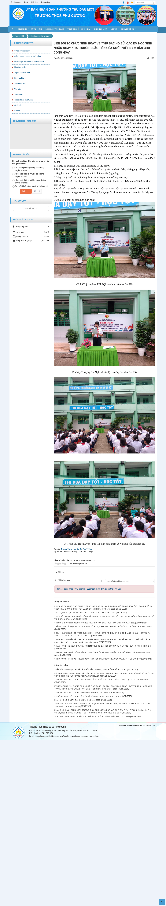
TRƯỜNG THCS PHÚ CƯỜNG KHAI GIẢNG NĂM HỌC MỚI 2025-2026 (83, 693)
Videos (17, 111)
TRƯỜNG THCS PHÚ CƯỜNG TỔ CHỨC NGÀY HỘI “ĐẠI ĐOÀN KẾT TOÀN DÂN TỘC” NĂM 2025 (95, 623)
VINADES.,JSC (150, 725)
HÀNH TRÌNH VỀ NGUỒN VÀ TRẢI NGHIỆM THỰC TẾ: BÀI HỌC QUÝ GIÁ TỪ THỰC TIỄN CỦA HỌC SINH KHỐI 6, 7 (103, 646)
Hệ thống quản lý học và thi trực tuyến (29, 62)
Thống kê (72, 29)
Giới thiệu (22, 29)
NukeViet (131, 725)
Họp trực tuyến (20, 67)
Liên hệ (34, 2)
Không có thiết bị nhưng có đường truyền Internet (28, 175)
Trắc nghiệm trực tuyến (23, 100)
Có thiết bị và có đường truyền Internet (30, 186)
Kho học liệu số (20, 78)
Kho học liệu (100, 29)
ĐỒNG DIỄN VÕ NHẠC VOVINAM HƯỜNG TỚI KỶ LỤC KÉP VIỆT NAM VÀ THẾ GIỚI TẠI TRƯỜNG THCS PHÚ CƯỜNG (104, 627)
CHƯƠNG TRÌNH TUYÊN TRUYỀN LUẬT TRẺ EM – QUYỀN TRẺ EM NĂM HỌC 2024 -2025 (92, 717)
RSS (26, 2)
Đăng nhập (45, 2)
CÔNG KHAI (85, 29)
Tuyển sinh (36, 29)
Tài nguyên (18, 94)
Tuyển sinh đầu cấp (22, 73)
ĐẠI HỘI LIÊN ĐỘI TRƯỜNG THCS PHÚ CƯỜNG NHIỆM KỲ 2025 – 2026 (86, 613)
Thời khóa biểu (20, 83)
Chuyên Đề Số (127, 29)
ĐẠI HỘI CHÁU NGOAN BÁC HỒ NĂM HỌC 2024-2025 (77, 700)
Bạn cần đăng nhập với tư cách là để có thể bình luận (89, 589)
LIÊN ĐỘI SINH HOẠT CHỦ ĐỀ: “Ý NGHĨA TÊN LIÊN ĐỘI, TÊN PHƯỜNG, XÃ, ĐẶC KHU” (91, 669)
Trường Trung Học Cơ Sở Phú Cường (76, 549)
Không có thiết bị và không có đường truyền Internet (29, 181)
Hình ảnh (17, 105)
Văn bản (17, 89)
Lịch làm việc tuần (55, 29)
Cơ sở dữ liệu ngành (22, 51)
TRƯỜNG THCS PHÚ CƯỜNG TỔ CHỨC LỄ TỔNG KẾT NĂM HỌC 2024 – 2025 (87, 696)
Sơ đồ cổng (16, 2)
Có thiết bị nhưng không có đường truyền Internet (28, 169)
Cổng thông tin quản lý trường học (27, 56)
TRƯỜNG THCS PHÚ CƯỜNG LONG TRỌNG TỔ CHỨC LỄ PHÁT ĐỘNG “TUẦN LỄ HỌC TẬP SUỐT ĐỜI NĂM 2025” (102, 680)
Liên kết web (31, 208)
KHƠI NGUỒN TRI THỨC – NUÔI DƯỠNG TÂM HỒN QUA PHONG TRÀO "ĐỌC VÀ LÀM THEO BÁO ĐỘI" (98, 659)
